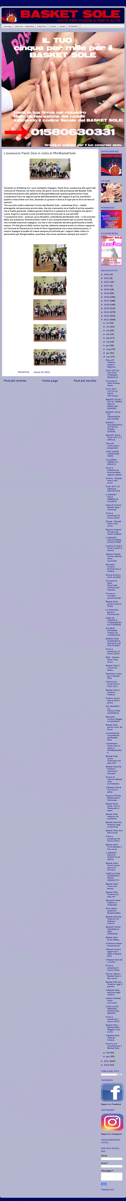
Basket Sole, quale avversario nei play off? (113, 759)
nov (108, 326)
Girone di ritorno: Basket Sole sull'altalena (114, 780)
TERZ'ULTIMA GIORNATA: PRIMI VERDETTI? (113, 877)
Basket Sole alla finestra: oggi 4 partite (114, 984)
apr (108, 353)
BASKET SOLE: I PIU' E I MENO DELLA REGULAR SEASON (114, 404)
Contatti (62, 26)
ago (108, 338)
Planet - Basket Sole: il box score (113, 523)
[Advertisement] (50, 400)
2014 (107, 312)
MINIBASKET (73, 26)
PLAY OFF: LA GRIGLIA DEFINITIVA (113, 488)
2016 (107, 304)
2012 (107, 319)
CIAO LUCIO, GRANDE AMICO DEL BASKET (112, 1010)
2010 (107, 1065)
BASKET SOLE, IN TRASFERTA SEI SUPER (113, 415)
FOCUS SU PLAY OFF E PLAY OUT (112, 684)
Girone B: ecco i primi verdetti (113, 575)
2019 (107, 293)
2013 (107, 315)
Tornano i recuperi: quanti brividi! (113, 595)
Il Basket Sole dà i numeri (114, 960)
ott (108, 330)
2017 (107, 300)
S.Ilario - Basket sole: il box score (114, 480)
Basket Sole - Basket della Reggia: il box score (113, 1028)
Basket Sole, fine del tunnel (114, 831)
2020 (107, 289)
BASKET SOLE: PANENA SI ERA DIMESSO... (113, 930)
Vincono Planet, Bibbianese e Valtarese (113, 797)
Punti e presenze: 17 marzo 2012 (113, 651)
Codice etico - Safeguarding (24, 26)
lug (108, 341)
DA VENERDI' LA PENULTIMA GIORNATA (113, 709)
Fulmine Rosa (41, 26)
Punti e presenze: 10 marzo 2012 (113, 838)
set (108, 334)
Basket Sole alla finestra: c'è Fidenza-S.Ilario (114, 920)
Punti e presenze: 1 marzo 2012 (113, 1019)
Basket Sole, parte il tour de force (114, 727)
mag (108, 349)
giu (108, 345)
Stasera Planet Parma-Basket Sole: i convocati (114, 557)
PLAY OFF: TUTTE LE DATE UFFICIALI (112, 392)
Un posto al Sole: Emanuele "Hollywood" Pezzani (113, 585)
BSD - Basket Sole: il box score (112, 659)
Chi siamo (53, 26)
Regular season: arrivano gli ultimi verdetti (114, 531)
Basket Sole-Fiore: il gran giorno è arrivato (113, 866)
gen (108, 1056)
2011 (107, 1061)
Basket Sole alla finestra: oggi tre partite (114, 824)
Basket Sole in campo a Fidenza (113, 692)
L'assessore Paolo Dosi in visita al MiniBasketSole (114, 748)
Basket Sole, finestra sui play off (112, 894)
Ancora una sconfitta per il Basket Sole (114, 1045)
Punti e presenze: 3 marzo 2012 (113, 967)
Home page (7, 26)
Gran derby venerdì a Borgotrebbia (113, 910)
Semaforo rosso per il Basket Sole (114, 675)
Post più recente (15, 380)
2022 (107, 282)
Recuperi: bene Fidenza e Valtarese (113, 902)
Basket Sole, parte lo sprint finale (114, 603)
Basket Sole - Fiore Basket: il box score (114, 846)
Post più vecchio (85, 380)
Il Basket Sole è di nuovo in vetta (113, 789)
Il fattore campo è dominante (114, 944)
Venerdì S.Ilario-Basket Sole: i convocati (114, 507)
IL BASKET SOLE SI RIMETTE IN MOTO (113, 856)
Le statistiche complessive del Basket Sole (112, 736)
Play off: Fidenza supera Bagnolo (110, 363)
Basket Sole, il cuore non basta (113, 667)
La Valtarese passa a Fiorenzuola (112, 612)
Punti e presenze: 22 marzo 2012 (113, 515)
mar (108, 356)
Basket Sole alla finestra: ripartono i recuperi (114, 770)
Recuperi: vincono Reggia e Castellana (114, 719)
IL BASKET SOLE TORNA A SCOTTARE (113, 539)
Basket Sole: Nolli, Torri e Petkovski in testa (113, 807)
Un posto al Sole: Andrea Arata (113, 383)
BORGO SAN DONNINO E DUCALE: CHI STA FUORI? (113, 642)
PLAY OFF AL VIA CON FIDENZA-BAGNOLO (112, 374)
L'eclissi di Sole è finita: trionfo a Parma (114, 548)
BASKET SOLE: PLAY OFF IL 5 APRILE (114, 437)
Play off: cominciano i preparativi (112, 445)
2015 (107, 308)
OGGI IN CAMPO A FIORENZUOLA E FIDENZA (114, 621)
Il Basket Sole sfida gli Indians (112, 1037)
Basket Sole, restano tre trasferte (112, 816)
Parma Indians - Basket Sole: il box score (114, 976)
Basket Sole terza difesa (112, 938)
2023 (107, 278)
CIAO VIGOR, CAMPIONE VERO (112, 453)
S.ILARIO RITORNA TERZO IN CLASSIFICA (113, 631)
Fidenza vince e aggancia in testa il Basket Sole (114, 952)
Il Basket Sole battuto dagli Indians (113, 992)
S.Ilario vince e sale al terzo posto (113, 700)
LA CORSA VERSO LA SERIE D (112, 462)
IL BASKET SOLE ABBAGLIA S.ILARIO (112, 498)
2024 (107, 274)
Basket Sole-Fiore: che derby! (112, 886)
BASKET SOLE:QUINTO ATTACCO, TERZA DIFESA (114, 427)
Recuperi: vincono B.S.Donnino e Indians (113, 568)
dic (107, 323)
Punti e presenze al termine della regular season (114, 471)
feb (108, 1052)
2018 (107, 297)
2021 (107, 285)
